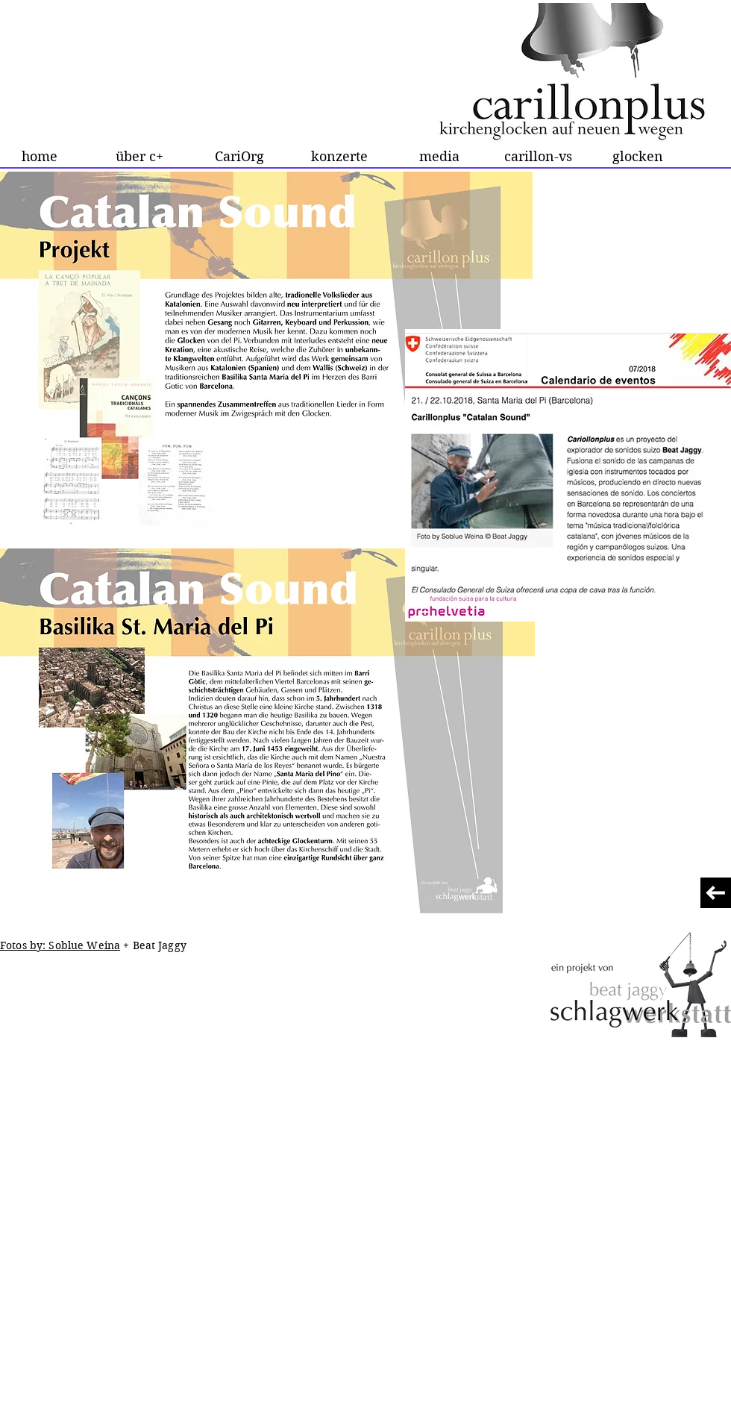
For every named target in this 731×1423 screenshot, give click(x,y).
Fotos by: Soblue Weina (60, 945)
